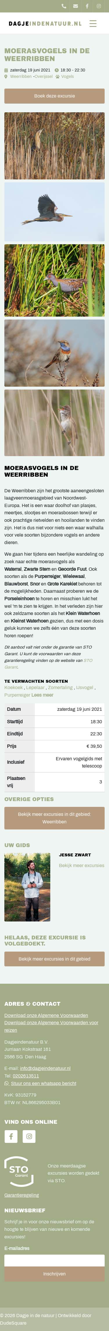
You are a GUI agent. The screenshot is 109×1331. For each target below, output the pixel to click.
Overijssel (44, 76)
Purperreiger (17, 695)
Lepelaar (35, 687)
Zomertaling (60, 687)
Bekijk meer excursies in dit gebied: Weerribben (54, 818)
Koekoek (13, 687)
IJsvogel (84, 687)
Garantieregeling (21, 1195)
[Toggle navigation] (93, 23)
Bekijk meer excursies (81, 865)
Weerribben (21, 76)
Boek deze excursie (54, 95)
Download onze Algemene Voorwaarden (46, 1015)
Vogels (67, 76)
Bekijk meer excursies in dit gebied (54, 959)
